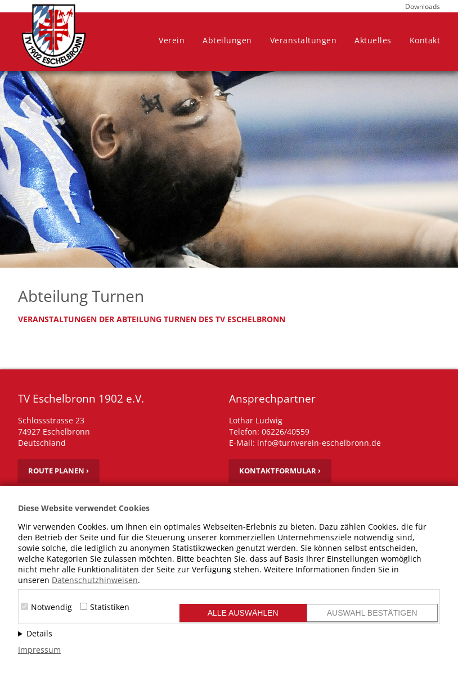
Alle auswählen (243, 612)
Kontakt (425, 40)
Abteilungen (227, 40)
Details (39, 633)
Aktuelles (373, 40)
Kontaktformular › (280, 471)
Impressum (39, 649)
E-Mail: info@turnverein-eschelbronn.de (305, 442)
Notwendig (51, 607)
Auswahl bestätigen (372, 612)
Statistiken (109, 607)
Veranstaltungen (303, 40)
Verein (172, 40)
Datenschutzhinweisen (95, 580)
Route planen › (58, 471)
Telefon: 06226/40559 (269, 431)
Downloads (422, 6)
